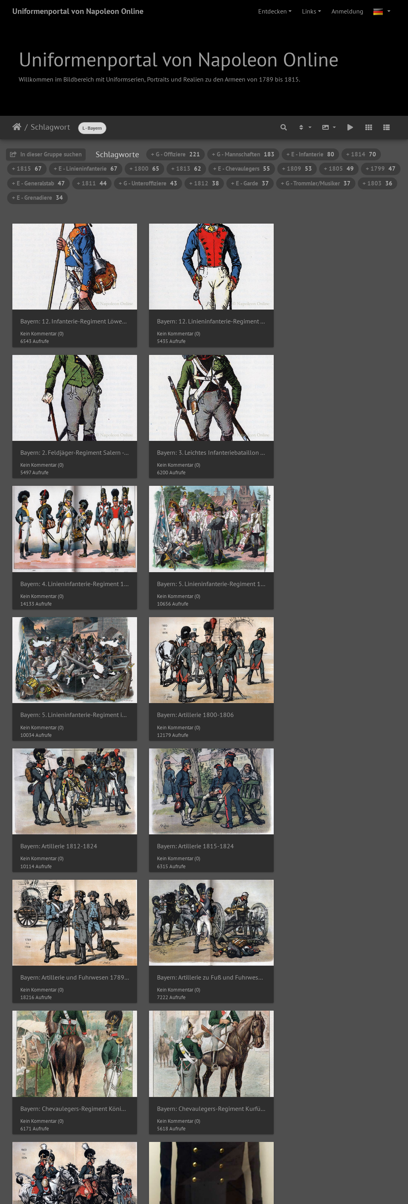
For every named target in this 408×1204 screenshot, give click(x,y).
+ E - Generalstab (38, 183)
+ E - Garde (250, 183)
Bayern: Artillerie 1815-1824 (58, 701)
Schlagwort (50, 127)
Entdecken (272, 11)
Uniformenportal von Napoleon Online (77, 11)
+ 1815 (27, 168)
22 (259, 1141)
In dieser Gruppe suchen (46, 154)
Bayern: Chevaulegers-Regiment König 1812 (72, 829)
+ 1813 (186, 168)
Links (309, 11)
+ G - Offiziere (175, 154)
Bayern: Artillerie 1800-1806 (190, 573)
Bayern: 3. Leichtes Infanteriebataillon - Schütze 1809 (72, 445)
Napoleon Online (187, 1181)
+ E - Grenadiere (37, 197)
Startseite (17, 127)
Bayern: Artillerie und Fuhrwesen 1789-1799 (204, 701)
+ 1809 (297, 168)
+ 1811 (92, 183)
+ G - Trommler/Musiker (316, 183)
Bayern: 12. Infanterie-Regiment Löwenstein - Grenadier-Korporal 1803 (72, 317)
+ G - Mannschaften (243, 154)
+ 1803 (377, 183)
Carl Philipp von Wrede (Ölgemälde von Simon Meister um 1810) (336, 956)
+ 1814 (361, 154)
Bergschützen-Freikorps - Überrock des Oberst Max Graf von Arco (72, 956)
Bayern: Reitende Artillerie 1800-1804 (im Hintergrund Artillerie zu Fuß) (336, 829)
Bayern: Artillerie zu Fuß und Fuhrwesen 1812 (336, 701)
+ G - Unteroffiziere (148, 183)
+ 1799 (381, 168)
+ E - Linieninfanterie (86, 168)
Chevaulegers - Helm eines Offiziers (68, 1084)
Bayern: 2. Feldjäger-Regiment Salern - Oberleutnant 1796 (336, 317)
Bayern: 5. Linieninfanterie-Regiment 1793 (336, 445)
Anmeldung (347, 11)
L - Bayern (92, 128)
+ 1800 (144, 168)
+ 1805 (339, 168)
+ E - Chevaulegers (241, 168)
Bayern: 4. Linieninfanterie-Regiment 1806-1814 (204, 445)
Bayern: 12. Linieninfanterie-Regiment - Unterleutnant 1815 (204, 317)
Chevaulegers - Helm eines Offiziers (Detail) (204, 1084)
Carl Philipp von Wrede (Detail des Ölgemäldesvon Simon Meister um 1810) (204, 956)
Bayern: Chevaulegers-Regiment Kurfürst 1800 (204, 829)
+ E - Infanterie (310, 154)
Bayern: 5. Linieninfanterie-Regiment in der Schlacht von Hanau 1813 (72, 573)
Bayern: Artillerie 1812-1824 (322, 573)
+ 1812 (204, 183)
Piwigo (220, 1171)
